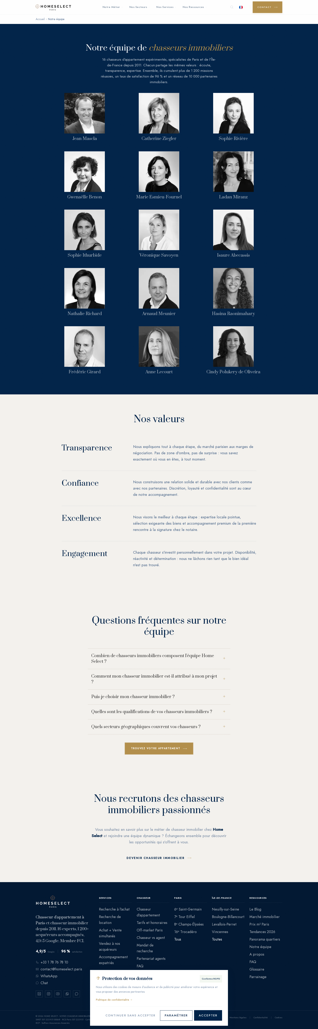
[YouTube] (57, 993)
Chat (42, 982)
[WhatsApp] (67, 993)
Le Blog (255, 909)
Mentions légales (238, 1017)
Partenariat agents (151, 958)
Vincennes (220, 931)
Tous (177, 939)
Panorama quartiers (264, 939)
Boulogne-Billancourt (228, 916)
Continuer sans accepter (129, 1015)
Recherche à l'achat (114, 909)
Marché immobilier (264, 916)
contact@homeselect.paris (59, 969)
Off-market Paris (150, 930)
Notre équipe (260, 946)
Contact (264, 7)
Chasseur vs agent (151, 937)
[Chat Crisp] (76, 993)
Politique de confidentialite (114, 1000)
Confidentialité (261, 1017)
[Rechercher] (231, 7)
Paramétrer (176, 1015)
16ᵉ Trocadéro (185, 931)
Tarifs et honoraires (152, 922)
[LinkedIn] (39, 993)
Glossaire (256, 969)
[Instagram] (48, 993)
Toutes (217, 939)
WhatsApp (46, 975)
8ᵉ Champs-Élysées (189, 924)
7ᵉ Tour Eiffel (184, 916)
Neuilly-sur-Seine (225, 909)
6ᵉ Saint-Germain (188, 909)
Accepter (208, 1015)
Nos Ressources (195, 7)
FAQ (140, 966)
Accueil (40, 19)
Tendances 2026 (262, 931)
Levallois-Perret (224, 924)
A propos (256, 954)
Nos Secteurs (139, 7)
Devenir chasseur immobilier (155, 858)
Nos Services (166, 7)
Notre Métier (113, 7)
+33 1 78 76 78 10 (52, 962)
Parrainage (257, 976)
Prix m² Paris (259, 924)
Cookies (278, 1017)
